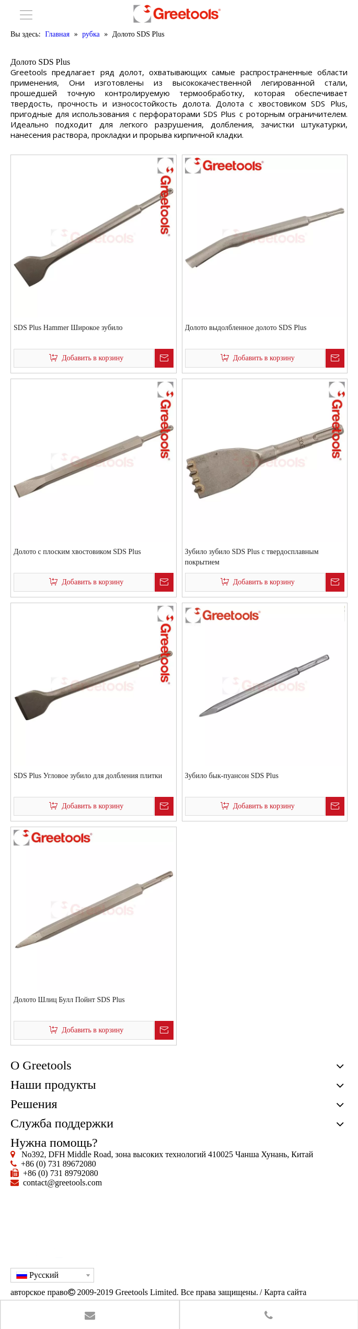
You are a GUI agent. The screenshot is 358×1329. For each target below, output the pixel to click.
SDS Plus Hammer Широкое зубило (68, 328)
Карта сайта (285, 1292)
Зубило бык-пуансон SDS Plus (232, 776)
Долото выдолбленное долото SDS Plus (246, 328)
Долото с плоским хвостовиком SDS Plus (77, 552)
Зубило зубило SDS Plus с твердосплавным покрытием (252, 557)
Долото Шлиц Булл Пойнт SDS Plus (69, 1000)
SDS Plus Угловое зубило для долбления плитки (88, 776)
